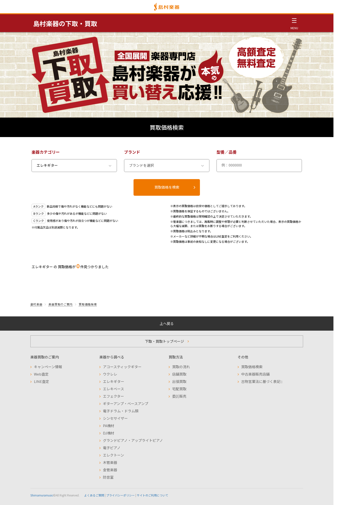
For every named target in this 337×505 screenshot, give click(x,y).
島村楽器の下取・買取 (65, 23)
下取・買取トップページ (164, 341)
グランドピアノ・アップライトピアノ (133, 440)
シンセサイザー (115, 418)
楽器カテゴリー (46, 152)
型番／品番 (227, 152)
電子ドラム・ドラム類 (120, 410)
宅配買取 (179, 388)
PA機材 (108, 425)
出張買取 (179, 381)
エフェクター (113, 396)
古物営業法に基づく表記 (261, 381)
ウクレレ (110, 374)
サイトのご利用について (152, 495)
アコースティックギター (122, 366)
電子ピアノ (111, 447)
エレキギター (113, 381)
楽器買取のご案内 (60, 304)
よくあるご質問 (94, 495)
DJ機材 (108, 432)
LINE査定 (41, 381)
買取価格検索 (88, 304)
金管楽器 (110, 469)
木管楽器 (110, 462)
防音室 (108, 477)
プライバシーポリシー (120, 495)
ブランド (132, 152)
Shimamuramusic (41, 495)
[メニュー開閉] (294, 23)
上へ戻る (167, 323)
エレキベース (113, 388)
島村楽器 (36, 304)
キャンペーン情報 (48, 366)
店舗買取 (179, 374)
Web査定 (41, 374)
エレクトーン (113, 455)
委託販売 (179, 396)
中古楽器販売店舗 (255, 374)
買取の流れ (181, 366)
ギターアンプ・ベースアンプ (125, 403)
